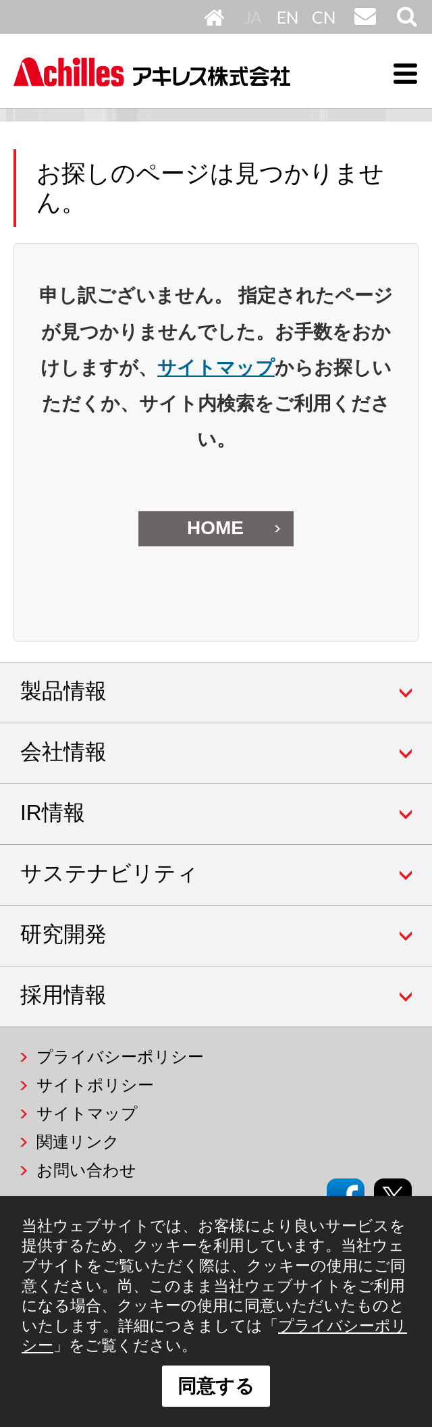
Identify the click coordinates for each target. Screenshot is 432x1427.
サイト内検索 (405, 26)
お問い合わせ (363, 26)
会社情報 (63, 752)
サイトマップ (216, 367)
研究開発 (63, 934)
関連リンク (77, 1142)
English (288, 17)
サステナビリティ (109, 873)
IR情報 (52, 812)
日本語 (255, 17)
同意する (216, 1386)
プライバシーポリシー (120, 1057)
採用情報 (63, 995)
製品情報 (63, 691)
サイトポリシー (95, 1085)
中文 (323, 17)
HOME (214, 17)
